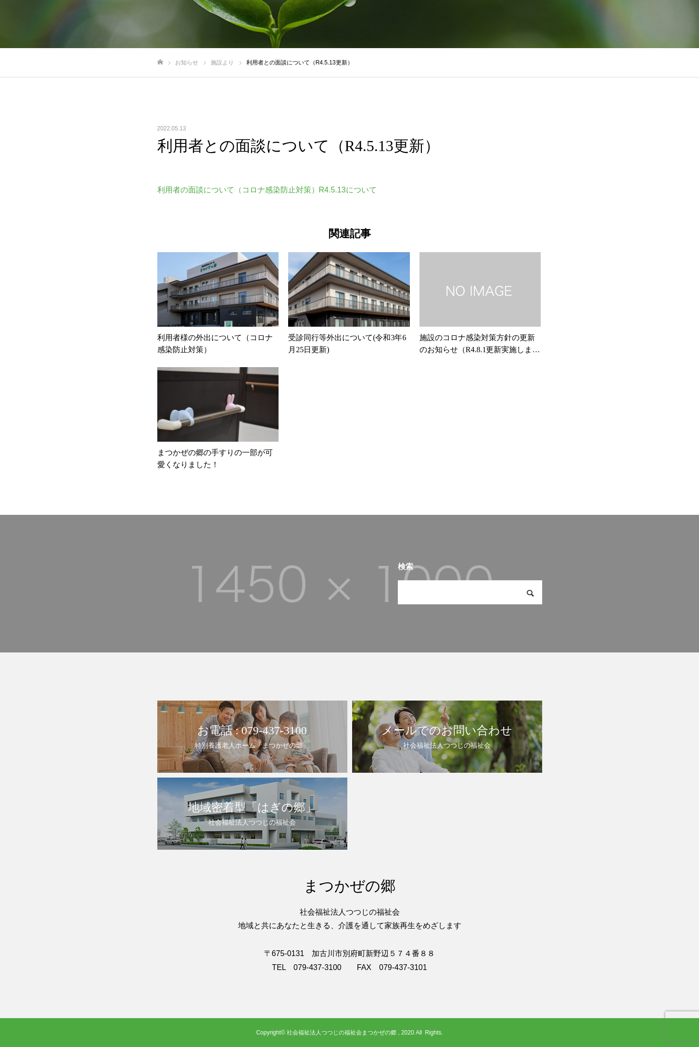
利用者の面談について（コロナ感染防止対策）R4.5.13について (267, 190)
